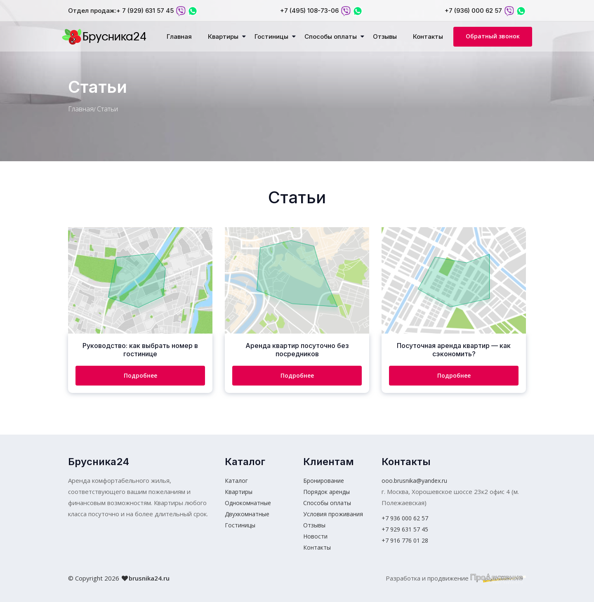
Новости (315, 536)
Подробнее (140, 375)
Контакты (428, 36)
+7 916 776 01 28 (405, 540)
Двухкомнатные (247, 514)
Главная (179, 36)
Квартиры (223, 36)
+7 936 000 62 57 (405, 518)
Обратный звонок (493, 36)
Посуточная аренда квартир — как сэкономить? (454, 349)
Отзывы (385, 36)
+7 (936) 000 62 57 (473, 10)
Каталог (236, 480)
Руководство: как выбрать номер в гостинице (140, 349)
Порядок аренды (326, 492)
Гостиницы (271, 36)
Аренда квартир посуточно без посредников (297, 349)
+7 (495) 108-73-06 (309, 10)
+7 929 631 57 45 (405, 529)
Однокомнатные (248, 503)
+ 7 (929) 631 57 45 (145, 10)
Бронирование (323, 480)
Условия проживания (333, 514)
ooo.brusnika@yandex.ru (414, 480)
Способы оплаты (330, 36)
